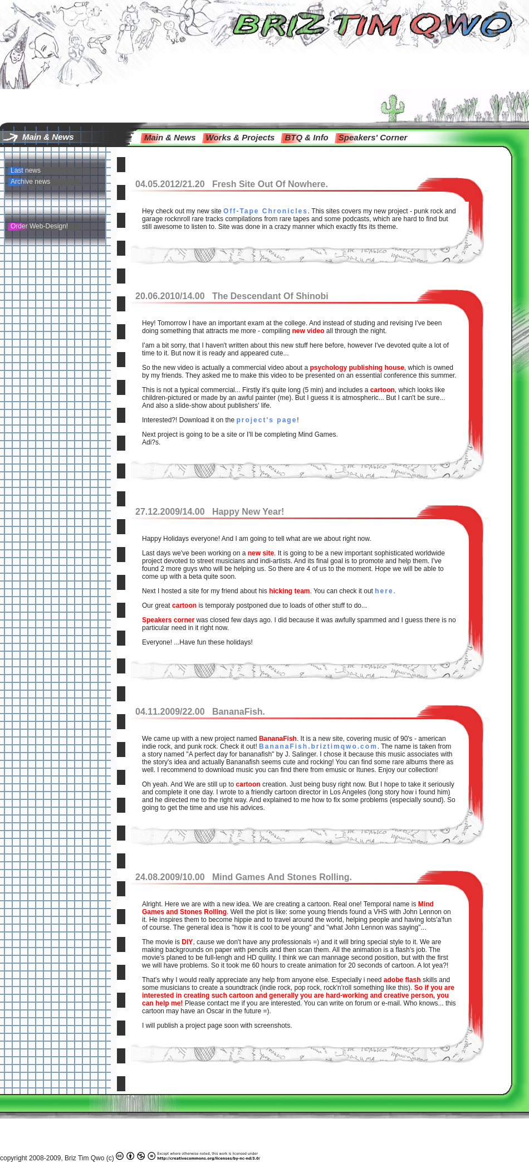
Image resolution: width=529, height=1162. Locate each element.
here (384, 591)
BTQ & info (306, 137)
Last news (26, 170)
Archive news (30, 181)
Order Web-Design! (39, 226)
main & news (170, 137)
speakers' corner (373, 137)
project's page (266, 420)
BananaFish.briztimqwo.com (318, 746)
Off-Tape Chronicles (265, 211)
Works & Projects (240, 137)
